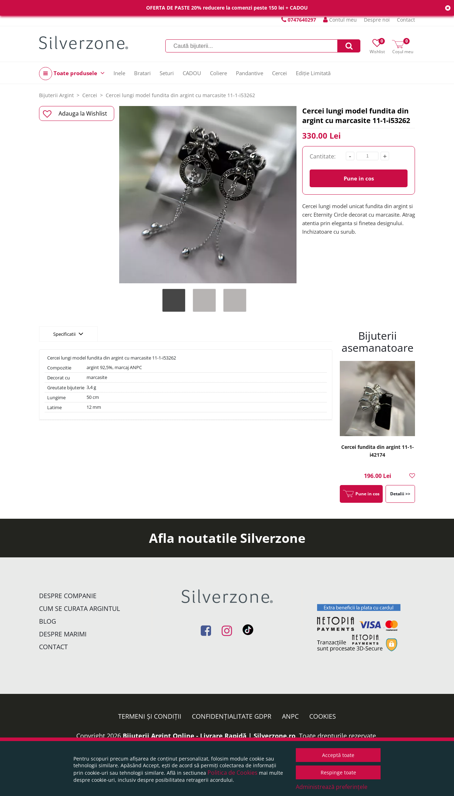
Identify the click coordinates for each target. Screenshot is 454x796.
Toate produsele (72, 73)
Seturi (167, 73)
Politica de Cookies (232, 772)
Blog (47, 621)
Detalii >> (400, 494)
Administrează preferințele (331, 787)
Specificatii (68, 334)
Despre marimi (63, 634)
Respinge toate (338, 772)
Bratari (142, 73)
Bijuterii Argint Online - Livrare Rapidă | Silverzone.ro (209, 735)
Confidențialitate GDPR (231, 716)
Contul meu (340, 19)
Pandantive (249, 73)
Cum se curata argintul (79, 608)
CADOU (192, 73)
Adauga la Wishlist (75, 114)
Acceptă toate (338, 755)
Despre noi (377, 19)
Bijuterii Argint (56, 95)
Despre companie (67, 595)
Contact (406, 19)
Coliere (218, 73)
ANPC (290, 716)
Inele (119, 73)
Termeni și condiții (149, 716)
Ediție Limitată (313, 73)
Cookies (322, 716)
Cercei (279, 73)
